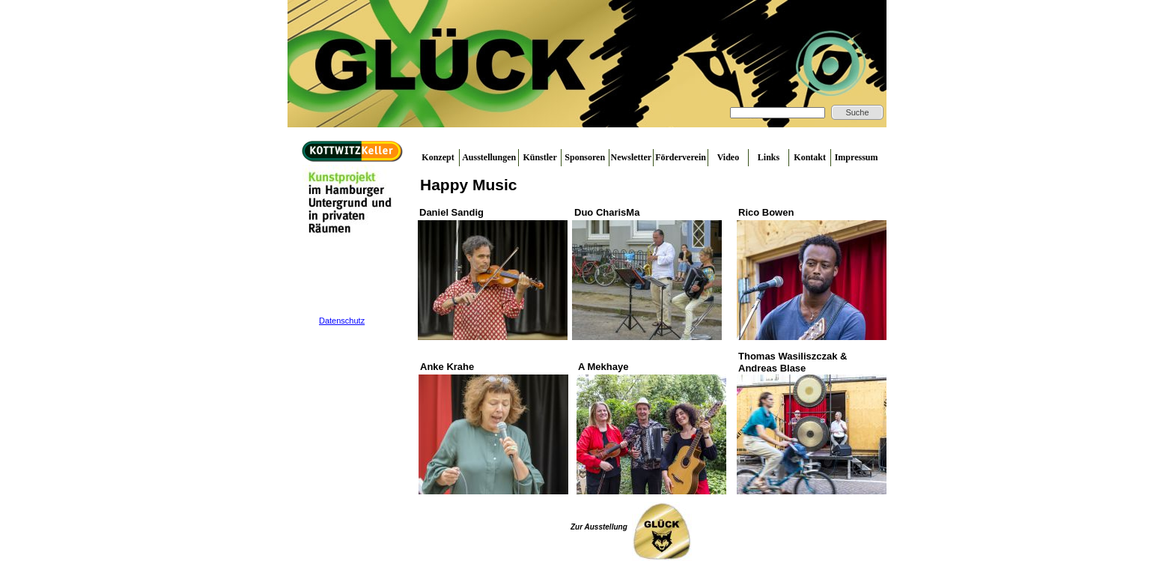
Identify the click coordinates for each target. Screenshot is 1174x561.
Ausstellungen (489, 157)
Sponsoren (585, 157)
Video (728, 157)
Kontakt (810, 157)
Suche (857, 112)
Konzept (438, 157)
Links (768, 157)
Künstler (539, 157)
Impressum (856, 157)
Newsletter (631, 157)
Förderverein (680, 157)
